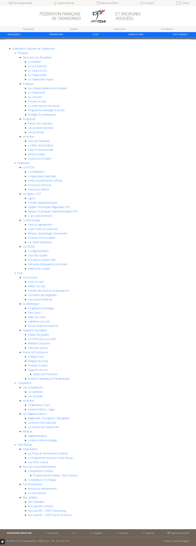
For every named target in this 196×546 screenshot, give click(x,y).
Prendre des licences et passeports (48, 290)
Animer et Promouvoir (35, 352)
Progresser (29, 119)
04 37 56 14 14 (63, 540)
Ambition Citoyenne (39, 343)
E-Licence (147, 3)
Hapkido (74, 29)
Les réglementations (34, 414)
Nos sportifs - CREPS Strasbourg (47, 510)
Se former (28, 136)
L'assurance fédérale (40, 299)
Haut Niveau (180, 34)
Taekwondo (28, 29)
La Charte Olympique (40, 242)
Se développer (31, 304)
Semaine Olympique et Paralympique (49, 378)
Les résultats (35, 396)
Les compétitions (33, 387)
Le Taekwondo (36, 92)
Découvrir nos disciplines (37, 57)
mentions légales (181, 540)
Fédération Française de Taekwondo (33, 48)
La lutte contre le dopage (42, 440)
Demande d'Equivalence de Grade (47, 264)
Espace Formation (107, 3)
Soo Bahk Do (167, 29)
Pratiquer (13, 34)
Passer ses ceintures (40, 123)
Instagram (95, 532)
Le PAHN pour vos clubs (42, 339)
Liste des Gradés (38, 255)
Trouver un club (37, 101)
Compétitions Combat (40, 471)
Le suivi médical (37, 493)
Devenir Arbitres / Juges (41, 409)
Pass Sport (34, 312)
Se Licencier (35, 97)
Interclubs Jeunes (38, 348)
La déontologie (31, 220)
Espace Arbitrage (64, 3)
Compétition (135, 34)
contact (167, 540)
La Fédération (36, 172)
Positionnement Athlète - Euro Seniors (55, 475)
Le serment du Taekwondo (43, 427)
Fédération (56, 34)
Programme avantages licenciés (46, 110)
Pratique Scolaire (38, 365)
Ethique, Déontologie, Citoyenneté (47, 233)
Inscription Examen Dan (42, 260)
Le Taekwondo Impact (41, 79)
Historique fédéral (38, 189)
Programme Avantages (41, 308)
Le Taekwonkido (37, 75)
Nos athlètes (30, 497)
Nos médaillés (36, 502)
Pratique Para (36, 356)
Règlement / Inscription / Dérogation (49, 418)
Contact (182, 3)
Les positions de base (40, 128)
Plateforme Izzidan (39, 268)
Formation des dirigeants (42, 295)
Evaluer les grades (38, 334)
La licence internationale (42, 422)
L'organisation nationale (42, 176)
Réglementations (37, 436)
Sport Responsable (19, 3)
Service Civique (36, 154)
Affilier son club (37, 286)
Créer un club (35, 282)
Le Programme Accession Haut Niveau (50, 458)
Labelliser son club (38, 321)
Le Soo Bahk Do (37, 66)
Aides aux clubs (37, 317)
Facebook (51, 532)
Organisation (30, 449)
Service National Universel (43, 326)
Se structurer (30, 277)
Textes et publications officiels (45, 180)
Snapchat (147, 532)
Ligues (31, 198)
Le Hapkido (34, 62)
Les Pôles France (38, 462)
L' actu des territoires (40, 216)
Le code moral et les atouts (44, 106)
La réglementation (38, 251)
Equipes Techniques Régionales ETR (49, 207)
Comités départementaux (42, 202)
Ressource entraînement (42, 488)
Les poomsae (36, 132)
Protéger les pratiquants (42, 114)
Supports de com (38, 370)
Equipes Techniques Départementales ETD (53, 211)
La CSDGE (29, 246)
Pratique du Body (38, 361)
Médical (27, 431)
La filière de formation (40, 145)
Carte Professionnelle (40, 150)
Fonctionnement (32, 484)
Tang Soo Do (119, 29)
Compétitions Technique (42, 480)
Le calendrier (35, 392)
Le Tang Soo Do (37, 70)
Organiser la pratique (35, 330)
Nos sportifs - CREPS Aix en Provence (50, 515)
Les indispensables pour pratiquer (47, 88)
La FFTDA (28, 167)
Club (95, 34)
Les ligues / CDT (32, 194)
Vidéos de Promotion (45, 374)
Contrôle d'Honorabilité (41, 238)
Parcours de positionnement (39, 466)
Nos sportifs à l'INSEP (41, 506)
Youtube (122, 532)
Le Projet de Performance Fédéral (48, 453)
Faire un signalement (40, 224)
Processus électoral (39, 185)
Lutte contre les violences (43, 229)
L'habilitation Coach (39, 405)
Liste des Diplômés (39, 141)
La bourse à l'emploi (39, 158)
